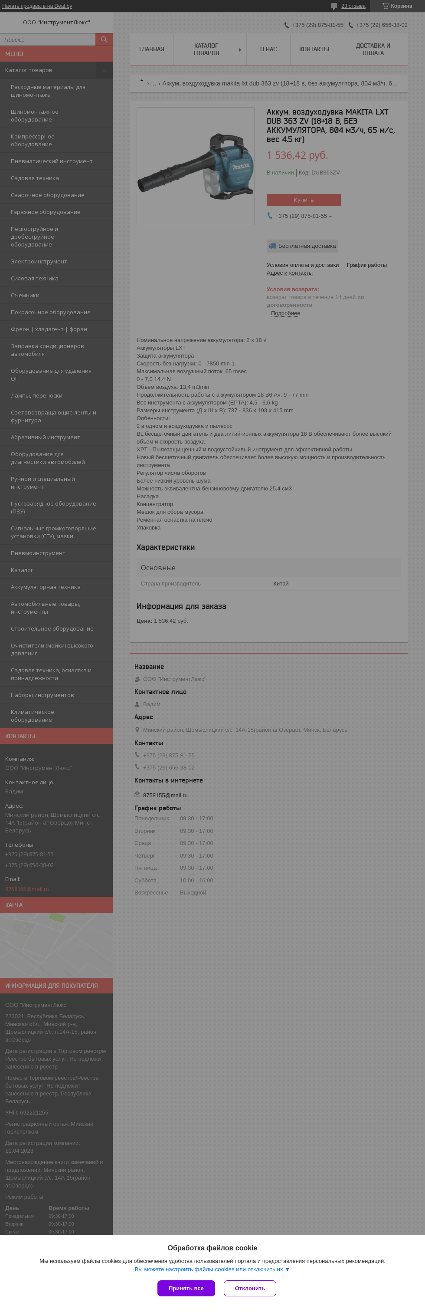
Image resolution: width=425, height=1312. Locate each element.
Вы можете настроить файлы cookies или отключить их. (209, 1269)
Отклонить (250, 1288)
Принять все (186, 1288)
